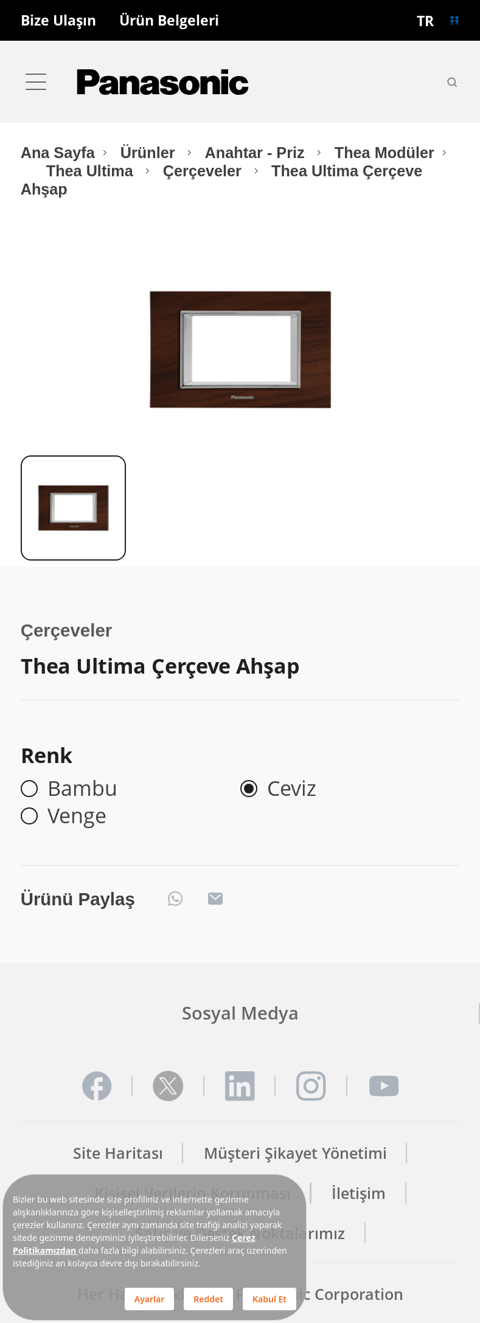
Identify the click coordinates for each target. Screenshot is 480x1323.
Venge (76, 815)
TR (425, 20)
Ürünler (149, 152)
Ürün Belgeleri (169, 20)
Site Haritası (118, 1152)
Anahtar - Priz (257, 152)
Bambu (82, 788)
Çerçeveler (204, 170)
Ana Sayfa (58, 152)
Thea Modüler (384, 152)
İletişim (359, 1193)
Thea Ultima (91, 170)
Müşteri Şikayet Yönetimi (295, 1152)
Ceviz (291, 788)
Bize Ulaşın (58, 20)
